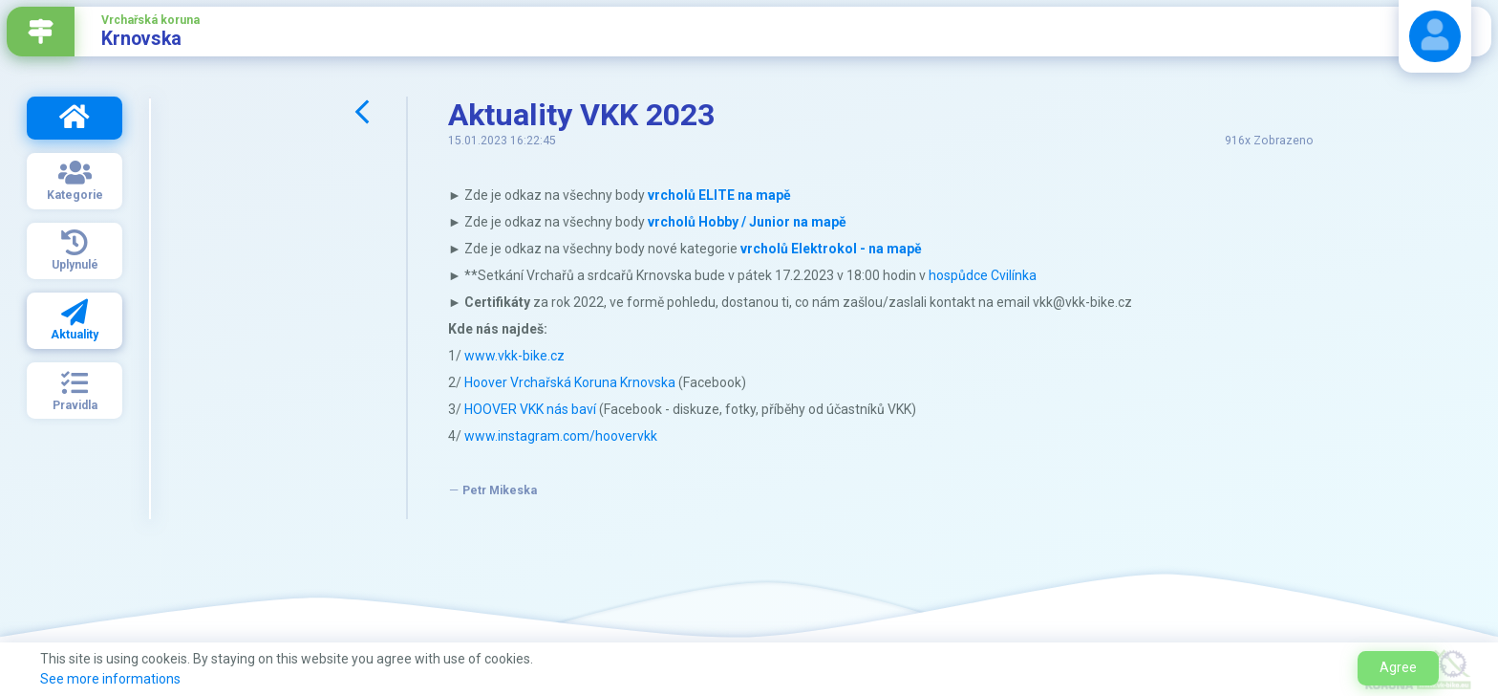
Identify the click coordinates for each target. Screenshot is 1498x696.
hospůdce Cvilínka (983, 275)
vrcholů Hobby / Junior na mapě (747, 221)
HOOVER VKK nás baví (530, 409)
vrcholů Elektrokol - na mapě (831, 248)
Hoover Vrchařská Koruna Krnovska (569, 382)
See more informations (110, 678)
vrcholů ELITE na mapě (719, 195)
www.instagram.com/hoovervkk (560, 436)
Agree (1398, 667)
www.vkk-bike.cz (514, 355)
